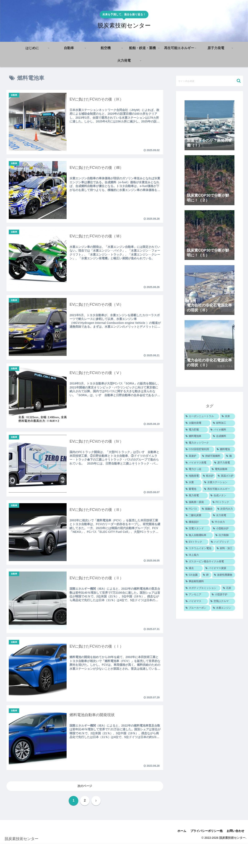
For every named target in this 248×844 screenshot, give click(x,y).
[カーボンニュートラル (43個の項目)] (201, 416)
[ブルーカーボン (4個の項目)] (197, 608)
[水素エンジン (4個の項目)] (223, 608)
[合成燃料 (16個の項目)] (223, 436)
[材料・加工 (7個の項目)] (225, 548)
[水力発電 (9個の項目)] (223, 515)
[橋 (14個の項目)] (229, 456)
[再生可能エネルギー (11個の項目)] (218, 489)
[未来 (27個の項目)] (227, 416)
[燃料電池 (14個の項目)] (225, 449)
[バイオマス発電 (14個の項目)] (197, 463)
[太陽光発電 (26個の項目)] (197, 423)
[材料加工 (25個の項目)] (223, 423)
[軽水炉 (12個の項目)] (208, 476)
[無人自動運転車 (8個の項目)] (198, 535)
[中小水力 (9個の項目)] (222, 522)
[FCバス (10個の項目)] (191, 509)
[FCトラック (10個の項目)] (223, 502)
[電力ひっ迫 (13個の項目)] (196, 469)
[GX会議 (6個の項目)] (192, 575)
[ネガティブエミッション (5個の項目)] (202, 588)
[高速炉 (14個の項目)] (192, 456)
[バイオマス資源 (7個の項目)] (219, 568)
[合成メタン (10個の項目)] (222, 496)
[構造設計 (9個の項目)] (196, 522)
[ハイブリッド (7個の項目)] (222, 542)
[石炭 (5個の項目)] (228, 588)
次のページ (84, 786)
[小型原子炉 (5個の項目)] (222, 595)
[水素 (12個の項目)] (192, 482)
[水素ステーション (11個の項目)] (218, 482)
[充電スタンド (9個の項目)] (197, 529)
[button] (238, 80)
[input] (209, 81)
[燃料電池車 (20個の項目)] (197, 436)
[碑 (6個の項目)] (206, 575)
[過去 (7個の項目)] (193, 568)
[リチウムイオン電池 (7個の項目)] (199, 548)
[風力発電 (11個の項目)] (196, 496)
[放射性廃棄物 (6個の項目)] (223, 575)
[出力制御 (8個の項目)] (224, 535)
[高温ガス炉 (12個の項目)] (225, 476)
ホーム (181, 831)
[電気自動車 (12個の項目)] (222, 469)
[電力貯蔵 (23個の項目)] (196, 430)
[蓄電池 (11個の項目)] (192, 489)
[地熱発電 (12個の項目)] (192, 476)
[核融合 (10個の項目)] (207, 509)
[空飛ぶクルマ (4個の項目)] (222, 601)
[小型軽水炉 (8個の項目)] (223, 529)
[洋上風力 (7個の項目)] (209, 555)
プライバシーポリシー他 (206, 831)
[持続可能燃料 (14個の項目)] (212, 456)
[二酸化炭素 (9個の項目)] (197, 515)
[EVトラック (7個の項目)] (196, 542)
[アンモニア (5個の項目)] (196, 595)
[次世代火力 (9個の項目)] (225, 509)
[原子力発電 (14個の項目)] (224, 463)
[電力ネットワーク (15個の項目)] (209, 443)
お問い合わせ (235, 831)
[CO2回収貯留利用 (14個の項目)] (199, 449)
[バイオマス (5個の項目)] (196, 601)
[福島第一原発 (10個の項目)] (197, 502)
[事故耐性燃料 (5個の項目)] (209, 581)
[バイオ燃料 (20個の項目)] (222, 430)
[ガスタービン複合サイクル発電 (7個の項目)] (209, 562)
